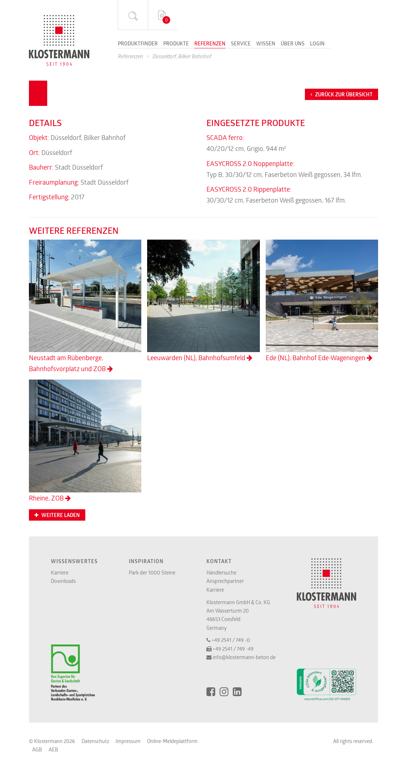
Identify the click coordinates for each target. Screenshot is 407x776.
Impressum (128, 741)
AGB (37, 749)
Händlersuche (221, 572)
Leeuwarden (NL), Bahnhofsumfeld (203, 301)
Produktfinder (138, 44)
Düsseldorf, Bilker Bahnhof (182, 56)
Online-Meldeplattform (172, 741)
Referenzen (209, 44)
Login (317, 44)
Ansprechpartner (225, 580)
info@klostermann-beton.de (244, 657)
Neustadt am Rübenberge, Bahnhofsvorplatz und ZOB (85, 306)
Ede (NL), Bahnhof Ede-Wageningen (322, 301)
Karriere (59, 572)
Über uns (293, 44)
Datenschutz (95, 741)
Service (241, 44)
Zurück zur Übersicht (341, 94)
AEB (53, 749)
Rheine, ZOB (85, 441)
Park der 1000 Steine (152, 572)
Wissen (265, 44)
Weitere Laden (57, 515)
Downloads (63, 580)
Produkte (176, 44)
